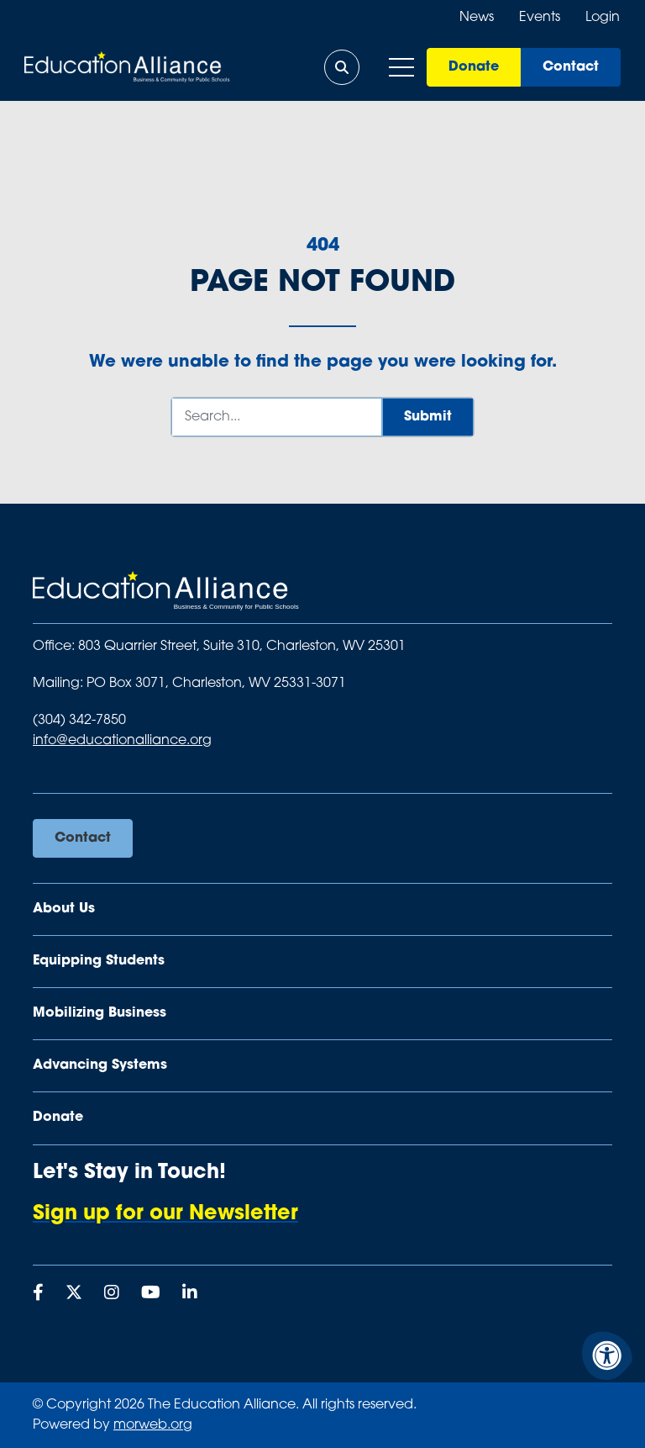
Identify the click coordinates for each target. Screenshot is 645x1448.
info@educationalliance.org (122, 741)
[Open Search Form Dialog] (341, 67)
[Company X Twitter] (74, 1294)
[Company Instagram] (111, 1294)
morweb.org (152, 1425)
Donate (473, 67)
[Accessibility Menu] (607, 1355)
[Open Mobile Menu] (400, 67)
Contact (570, 67)
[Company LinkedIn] (189, 1294)
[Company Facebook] (38, 1294)
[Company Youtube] (150, 1294)
